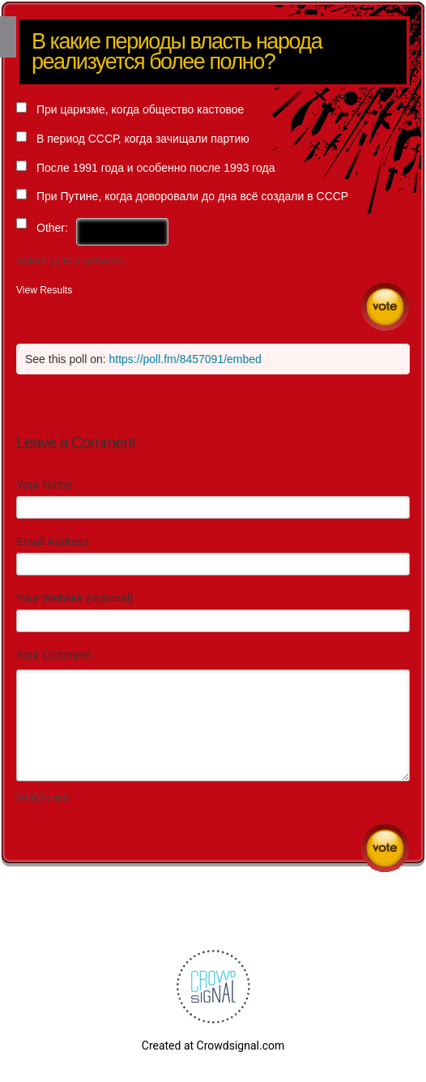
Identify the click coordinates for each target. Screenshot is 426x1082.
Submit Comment (385, 848)
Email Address (52, 541)
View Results (44, 290)
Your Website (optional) (75, 598)
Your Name (44, 484)
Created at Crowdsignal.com (213, 1045)
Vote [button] (385, 306)
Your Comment (54, 654)
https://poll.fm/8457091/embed (185, 359)
